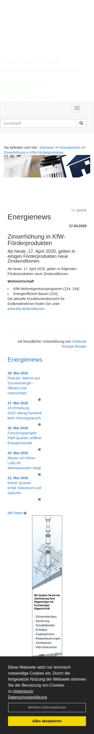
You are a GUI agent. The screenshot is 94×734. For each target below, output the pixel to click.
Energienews (25, 359)
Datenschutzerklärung (27, 697)
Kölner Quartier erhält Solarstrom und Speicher (24, 488)
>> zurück (78, 210)
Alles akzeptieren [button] (47, 721)
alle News (17, 513)
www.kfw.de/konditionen (26, 309)
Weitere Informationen (47, 707)
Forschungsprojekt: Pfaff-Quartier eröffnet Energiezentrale (24, 438)
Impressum (23, 691)
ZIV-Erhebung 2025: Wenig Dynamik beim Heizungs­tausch (25, 413)
